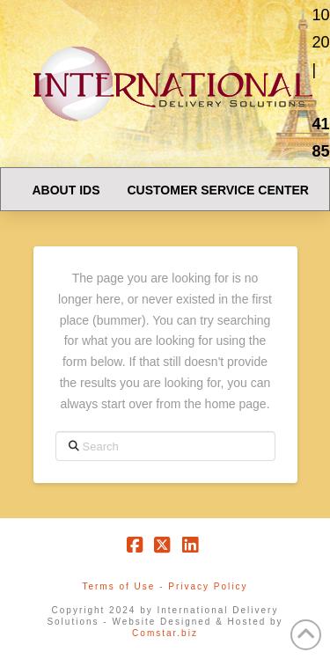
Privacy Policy (207, 586)
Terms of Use (118, 586)
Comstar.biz (165, 633)
